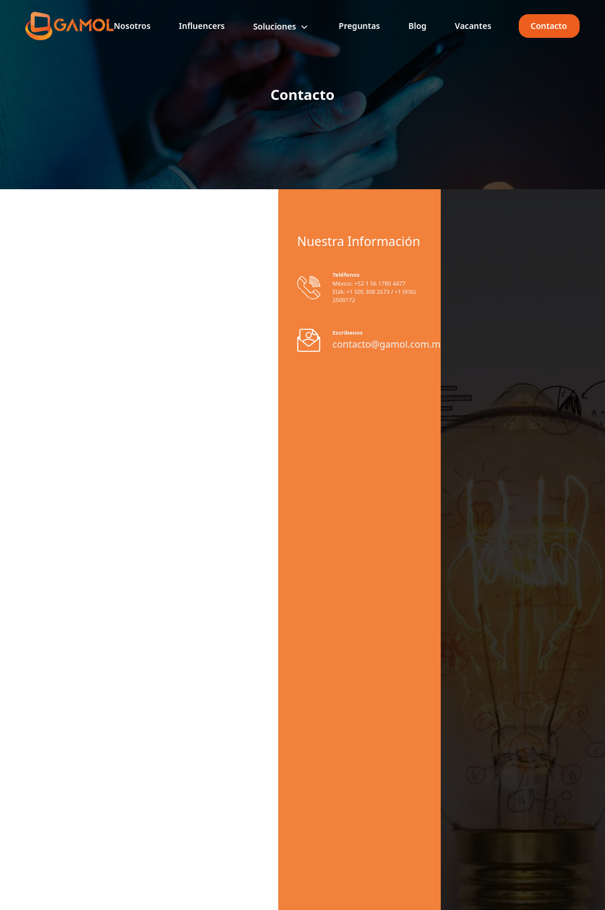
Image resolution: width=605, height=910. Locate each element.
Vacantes (473, 25)
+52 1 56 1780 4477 (379, 283)
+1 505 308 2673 (367, 292)
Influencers (202, 25)
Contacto (550, 25)
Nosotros (131, 25)
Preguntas (359, 25)
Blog (417, 25)
